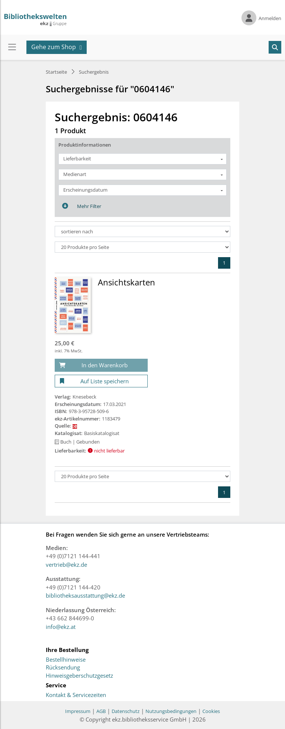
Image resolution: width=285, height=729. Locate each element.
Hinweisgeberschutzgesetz (79, 675)
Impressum (77, 711)
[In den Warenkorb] (101, 365)
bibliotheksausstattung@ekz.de (85, 595)
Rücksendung (63, 667)
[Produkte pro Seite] (142, 247)
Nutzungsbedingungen (170, 711)
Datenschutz (126, 711)
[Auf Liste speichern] (101, 381)
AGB (101, 711)
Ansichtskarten (126, 282)
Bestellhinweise (66, 659)
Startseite (56, 71)
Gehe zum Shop (53, 47)
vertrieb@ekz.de (66, 564)
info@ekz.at (61, 626)
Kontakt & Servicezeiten (76, 695)
